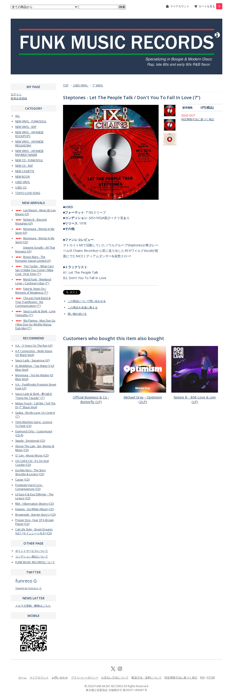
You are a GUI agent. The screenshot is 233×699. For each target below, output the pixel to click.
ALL (17, 116)
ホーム (22, 677)
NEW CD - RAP (24, 166)
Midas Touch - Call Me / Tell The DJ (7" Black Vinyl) (35, 405)
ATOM (211, 677)
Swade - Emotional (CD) (30, 441)
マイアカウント (179, 6)
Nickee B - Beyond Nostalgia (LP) (31, 221)
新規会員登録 (19, 98)
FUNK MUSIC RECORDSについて (35, 562)
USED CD (21, 187)
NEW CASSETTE (24, 171)
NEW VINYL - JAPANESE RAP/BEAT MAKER (29, 153)
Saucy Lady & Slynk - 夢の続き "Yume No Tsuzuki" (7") (33, 396)
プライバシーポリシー (84, 677)
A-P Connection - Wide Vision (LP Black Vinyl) (33, 353)
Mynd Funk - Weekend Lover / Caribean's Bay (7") (33, 281)
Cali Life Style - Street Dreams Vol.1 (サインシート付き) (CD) (34, 531)
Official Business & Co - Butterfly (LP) (91, 399)
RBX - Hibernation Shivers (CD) (34, 504)
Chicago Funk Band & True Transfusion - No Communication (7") (33, 302)
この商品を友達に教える (83, 307)
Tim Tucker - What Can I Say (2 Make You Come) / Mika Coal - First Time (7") (34, 270)
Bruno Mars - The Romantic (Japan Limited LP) (33, 259)
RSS (202, 677)
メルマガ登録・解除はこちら (33, 606)
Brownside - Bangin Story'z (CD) (35, 515)
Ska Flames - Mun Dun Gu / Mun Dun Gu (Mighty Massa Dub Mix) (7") (35, 324)
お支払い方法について (115, 677)
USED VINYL (81, 85)
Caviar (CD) (22, 480)
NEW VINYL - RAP (25, 127)
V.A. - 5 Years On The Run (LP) (34, 346)
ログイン (16, 94)
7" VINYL (97, 85)
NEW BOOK (22, 177)
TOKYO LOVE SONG (27, 193)
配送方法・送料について (147, 677)
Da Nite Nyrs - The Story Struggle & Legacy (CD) (30, 472)
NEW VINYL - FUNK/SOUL (30, 121)
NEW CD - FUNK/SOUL (29, 160)
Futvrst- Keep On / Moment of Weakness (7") (31, 291)
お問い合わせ (60, 677)
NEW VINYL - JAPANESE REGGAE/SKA (29, 143)
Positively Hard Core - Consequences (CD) (29, 487)
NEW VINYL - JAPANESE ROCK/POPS (29, 134)
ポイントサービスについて (31, 551)
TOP (65, 85)
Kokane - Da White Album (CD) (34, 509)
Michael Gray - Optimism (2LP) (143, 399)
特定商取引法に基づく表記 (197, 119)
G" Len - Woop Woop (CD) (32, 455)
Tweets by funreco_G (28, 588)
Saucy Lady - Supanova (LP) (32, 360)
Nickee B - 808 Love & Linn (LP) (195, 399)
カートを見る (210, 6)
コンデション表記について (31, 556)
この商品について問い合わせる (87, 301)
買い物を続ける (77, 314)
